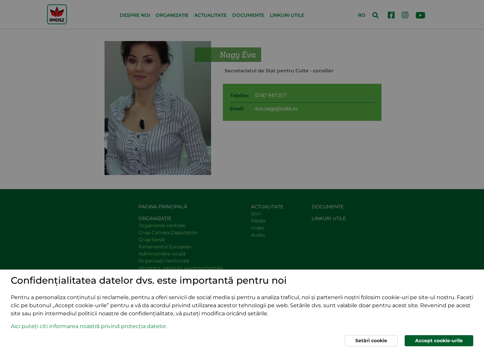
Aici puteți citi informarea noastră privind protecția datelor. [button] (89, 326)
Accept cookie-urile (439, 341)
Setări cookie (371, 341)
